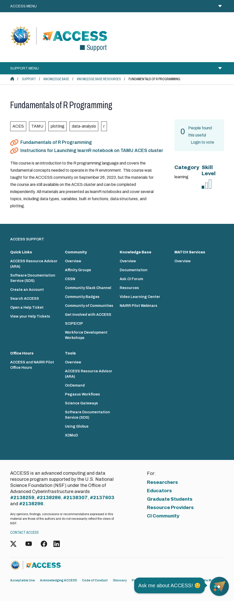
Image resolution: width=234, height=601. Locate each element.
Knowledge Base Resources (99, 79)
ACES (18, 126)
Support (29, 79)
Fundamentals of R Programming (56, 142)
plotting (57, 126)
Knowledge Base (56, 79)
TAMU (37, 126)
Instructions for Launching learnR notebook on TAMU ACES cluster (91, 150)
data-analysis (84, 126)
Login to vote (202, 142)
